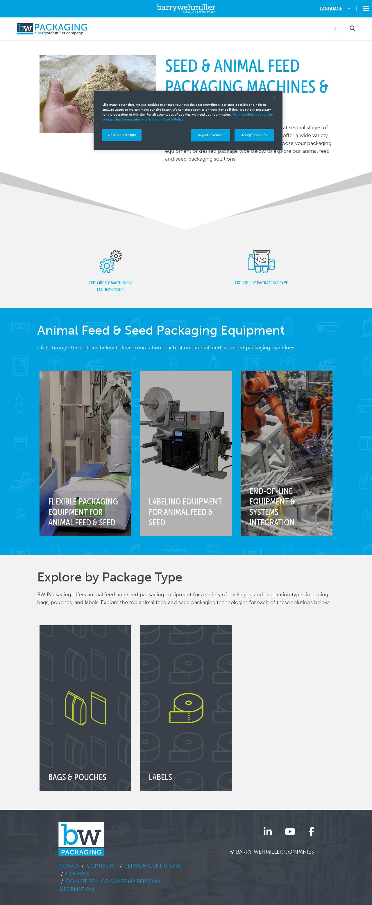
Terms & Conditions (153, 866)
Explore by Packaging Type (262, 267)
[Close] (274, 97)
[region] (188, 120)
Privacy (68, 866)
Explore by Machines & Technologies (110, 271)
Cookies (77, 873)
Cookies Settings (122, 135)
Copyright (102, 866)
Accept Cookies (254, 135)
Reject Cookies (210, 135)
